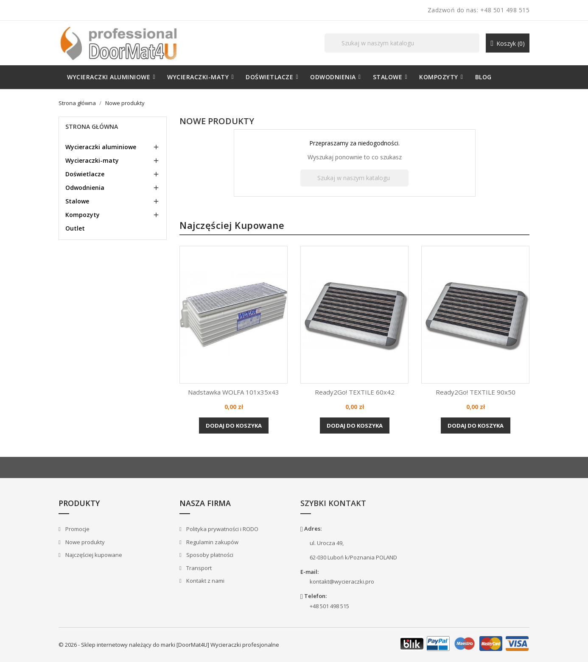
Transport (198, 568)
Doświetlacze (84, 174)
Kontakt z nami (204, 580)
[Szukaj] (402, 43)
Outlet (75, 228)
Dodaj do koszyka (234, 425)
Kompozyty (82, 215)
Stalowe (77, 201)
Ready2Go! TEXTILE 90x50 (475, 392)
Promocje (77, 529)
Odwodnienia (84, 188)
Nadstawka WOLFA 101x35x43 (233, 392)
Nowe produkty (84, 542)
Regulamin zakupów (211, 542)
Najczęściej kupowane (93, 555)
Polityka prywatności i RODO (221, 529)
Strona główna (91, 126)
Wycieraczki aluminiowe (100, 147)
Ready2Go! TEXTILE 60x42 (355, 392)
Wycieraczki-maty (92, 160)
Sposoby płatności (209, 555)
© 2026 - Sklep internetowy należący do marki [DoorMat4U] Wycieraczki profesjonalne (169, 644)
